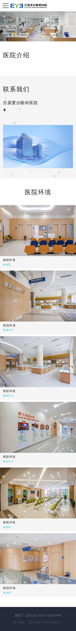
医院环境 (22, 325)
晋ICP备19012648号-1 (45, 622)
